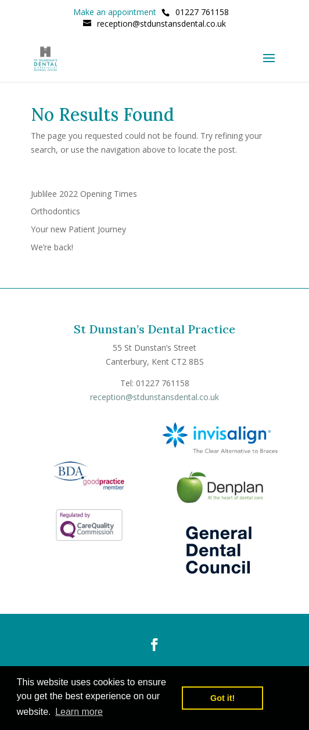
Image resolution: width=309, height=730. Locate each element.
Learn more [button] (79, 712)
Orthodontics (55, 211)
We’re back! (52, 247)
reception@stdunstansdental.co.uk (154, 396)
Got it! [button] (222, 698)
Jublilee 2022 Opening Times (84, 193)
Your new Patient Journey (78, 229)
